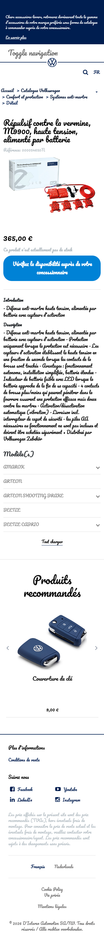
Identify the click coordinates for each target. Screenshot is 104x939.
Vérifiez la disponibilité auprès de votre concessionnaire (52, 268)
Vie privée (52, 895)
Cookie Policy (52, 889)
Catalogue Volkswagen (40, 90)
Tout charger (52, 542)
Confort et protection (24, 96)
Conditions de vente (24, 759)
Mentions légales (52, 906)
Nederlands (63, 866)
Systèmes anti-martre (68, 96)
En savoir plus (16, 37)
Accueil (7, 90)
